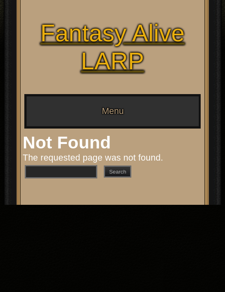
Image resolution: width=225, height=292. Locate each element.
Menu (113, 111)
